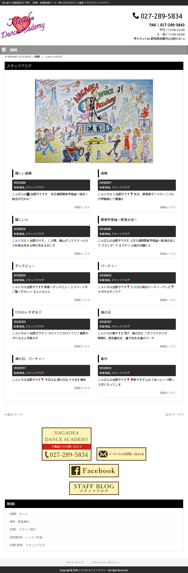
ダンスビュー (25, 266)
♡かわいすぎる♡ (28, 312)
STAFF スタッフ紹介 (23, 529)
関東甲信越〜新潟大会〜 (119, 220)
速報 (104, 173)
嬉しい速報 (23, 173)
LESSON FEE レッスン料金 (26, 537)
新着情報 (19, 187)
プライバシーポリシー (105, 562)
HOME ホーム (19, 514)
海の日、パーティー (30, 359)
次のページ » (174, 414)
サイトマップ (75, 562)
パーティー (109, 266)
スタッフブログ (35, 187)
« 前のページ (14, 414)
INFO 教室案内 (19, 521)
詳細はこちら (82, 207)
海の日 (106, 312)
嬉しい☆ (21, 220)
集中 (104, 359)
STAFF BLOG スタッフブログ (28, 545)
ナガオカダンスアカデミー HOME (22, 56)
